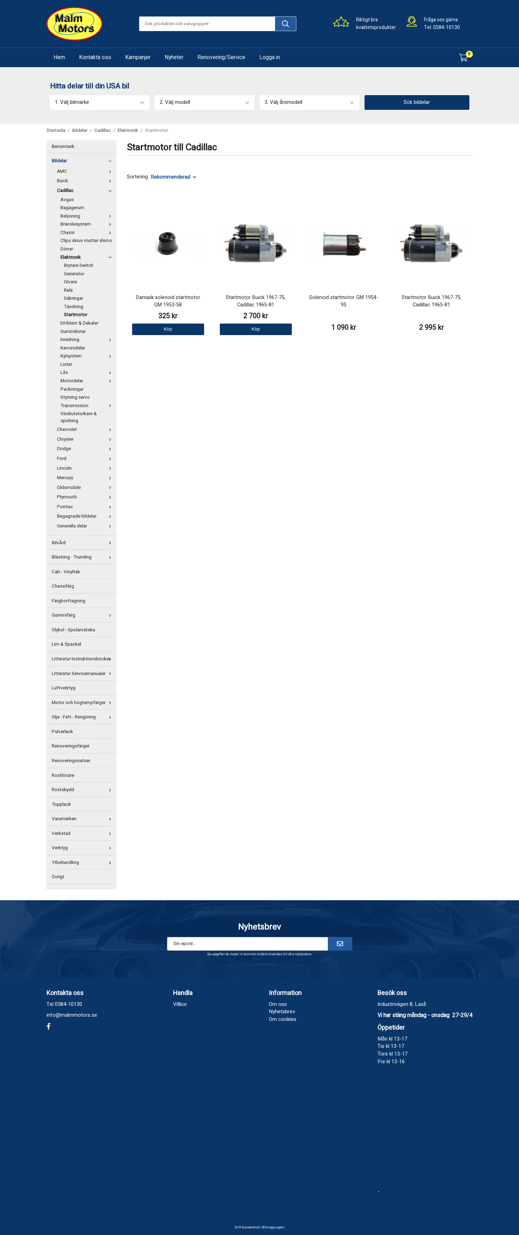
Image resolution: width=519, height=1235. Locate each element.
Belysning (87, 216)
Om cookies (282, 1019)
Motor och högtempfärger (83, 702)
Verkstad (83, 833)
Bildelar (83, 160)
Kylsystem (87, 356)
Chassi (87, 232)
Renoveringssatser (71, 760)
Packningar (72, 389)
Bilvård (83, 542)
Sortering (137, 176)
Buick (86, 180)
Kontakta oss (95, 57)
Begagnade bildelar (86, 516)
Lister (66, 364)
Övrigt (58, 876)
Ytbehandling (83, 862)
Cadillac (86, 190)
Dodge (86, 448)
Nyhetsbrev (282, 1011)
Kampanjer (138, 57)
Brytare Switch (78, 265)
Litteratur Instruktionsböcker (83, 658)
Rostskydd (83, 789)
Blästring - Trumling (83, 557)
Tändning (73, 306)
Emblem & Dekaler (79, 323)
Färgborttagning (68, 600)
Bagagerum (72, 207)
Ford (86, 458)
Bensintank (63, 146)
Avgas (67, 199)
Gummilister (73, 331)
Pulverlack (62, 731)
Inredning (87, 339)
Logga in (269, 57)
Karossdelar (72, 348)
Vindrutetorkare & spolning (78, 417)
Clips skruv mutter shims (86, 240)
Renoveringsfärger (70, 746)
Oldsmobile (86, 487)
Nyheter (174, 57)
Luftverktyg (63, 687)
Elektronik (87, 257)
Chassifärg (63, 586)
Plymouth (86, 497)
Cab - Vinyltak (66, 571)
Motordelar (87, 380)
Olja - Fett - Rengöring (83, 717)
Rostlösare (63, 775)
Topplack (61, 804)
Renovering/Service (221, 57)
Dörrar (66, 249)
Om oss (278, 1004)
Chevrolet (86, 429)
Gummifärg (83, 615)
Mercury (86, 477)
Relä (68, 290)
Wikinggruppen (273, 1227)
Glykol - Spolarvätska (73, 629)
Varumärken (83, 818)
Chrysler (86, 439)
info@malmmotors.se (71, 1015)
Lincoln (86, 468)
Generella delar (86, 526)
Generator (74, 273)
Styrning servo (75, 397)
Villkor (180, 1004)
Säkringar (73, 298)
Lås (87, 372)
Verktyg (83, 847)
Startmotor (75, 314)
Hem (59, 57)
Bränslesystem (87, 224)
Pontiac (86, 506)
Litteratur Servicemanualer (83, 673)
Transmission (87, 405)
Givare (70, 281)
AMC (86, 171)
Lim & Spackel (66, 644)
